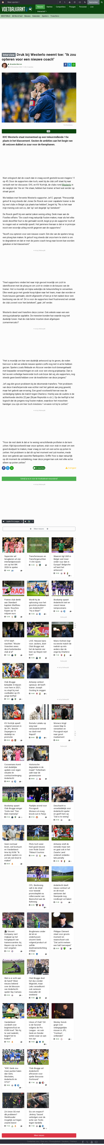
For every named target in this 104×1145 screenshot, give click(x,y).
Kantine (49, 7)
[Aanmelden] (3, 521)
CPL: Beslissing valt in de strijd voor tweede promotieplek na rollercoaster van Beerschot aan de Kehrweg (37, 893)
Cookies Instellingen (51, 1138)
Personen (83, 7)
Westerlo (66, 184)
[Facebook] (83, 1136)
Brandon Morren (16, 64)
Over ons (44, 1135)
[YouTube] (91, 1136)
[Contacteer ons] (96, 1136)
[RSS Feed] (83, 1140)
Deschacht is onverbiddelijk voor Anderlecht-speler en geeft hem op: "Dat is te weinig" (62, 811)
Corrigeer (71, 468)
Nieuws (40, 7)
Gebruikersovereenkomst (30, 1138)
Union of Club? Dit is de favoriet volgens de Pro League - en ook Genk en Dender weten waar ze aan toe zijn (37, 1030)
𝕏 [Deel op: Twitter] (69, 64)
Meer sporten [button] (12, 2)
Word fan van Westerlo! (39, 131)
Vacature (65, 1135)
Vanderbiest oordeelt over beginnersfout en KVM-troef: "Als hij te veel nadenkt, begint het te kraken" (12, 1030)
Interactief (41, 11)
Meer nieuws (39, 529)
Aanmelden (93, 2)
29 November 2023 (16, 67)
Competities (61, 7)
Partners (73, 1135)
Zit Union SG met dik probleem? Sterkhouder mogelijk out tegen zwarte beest (12, 1117)
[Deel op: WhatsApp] (73, 65)
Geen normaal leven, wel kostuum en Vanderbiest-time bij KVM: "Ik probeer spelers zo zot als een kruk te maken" (13, 852)
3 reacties (30, 67)
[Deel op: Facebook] (65, 65)
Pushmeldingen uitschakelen (72, 1138)
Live (91, 7)
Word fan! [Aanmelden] (17, 16)
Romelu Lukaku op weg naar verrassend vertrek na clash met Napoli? (37, 728)
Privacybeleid (54, 1135)
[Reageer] (45, 694)
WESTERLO (5, 16)
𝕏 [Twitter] (87, 1136)
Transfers (54, 16)
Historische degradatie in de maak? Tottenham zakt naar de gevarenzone (37, 770)
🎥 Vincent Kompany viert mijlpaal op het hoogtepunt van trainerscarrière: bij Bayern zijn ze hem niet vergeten (13, 939)
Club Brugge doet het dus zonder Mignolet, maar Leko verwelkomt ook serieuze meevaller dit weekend (37, 986)
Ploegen (72, 7)
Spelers (45, 16)
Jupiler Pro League (12, 521)
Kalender (36, 16)
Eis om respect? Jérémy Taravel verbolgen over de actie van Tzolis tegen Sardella (37, 1117)
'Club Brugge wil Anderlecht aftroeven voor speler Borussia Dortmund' (36, 1073)
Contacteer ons (33, 1135)
